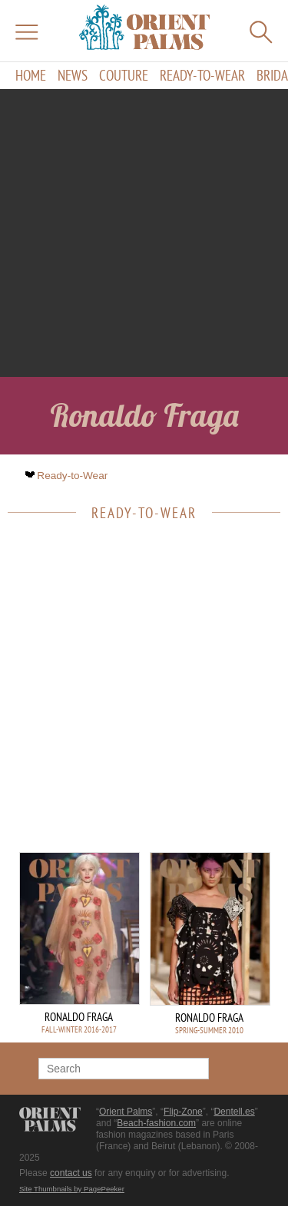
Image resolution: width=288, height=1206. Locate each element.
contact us (71, 1173)
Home (30, 75)
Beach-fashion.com (156, 1123)
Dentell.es (234, 1111)
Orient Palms (125, 1111)
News (73, 75)
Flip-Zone (183, 1111)
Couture (123, 75)
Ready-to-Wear (202, 75)
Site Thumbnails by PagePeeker (71, 1189)
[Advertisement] (144, 233)
